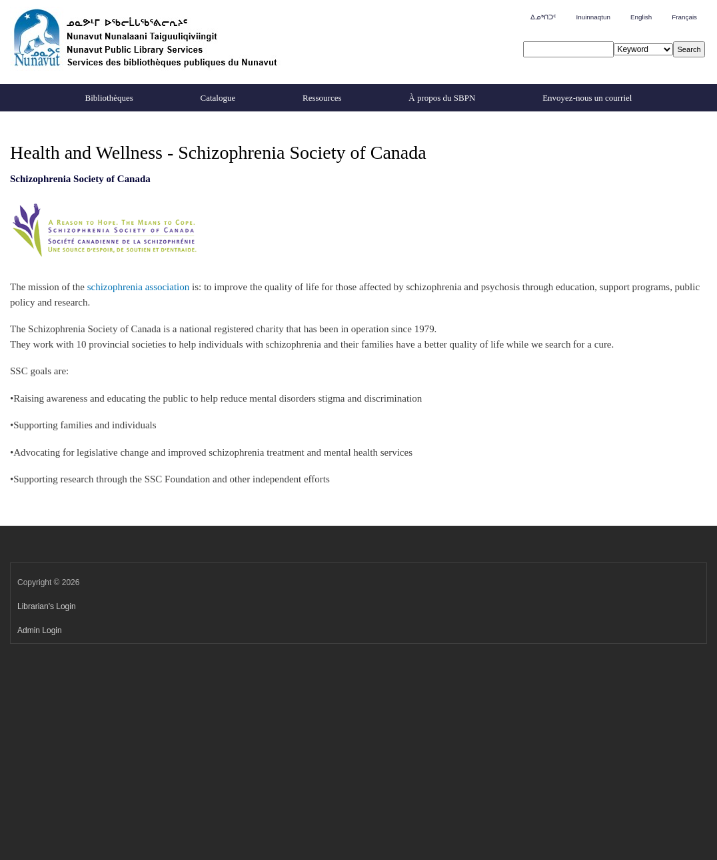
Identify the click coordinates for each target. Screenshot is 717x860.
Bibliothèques (109, 98)
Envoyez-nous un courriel (587, 98)
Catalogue (218, 98)
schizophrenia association (138, 287)
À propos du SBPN (441, 98)
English (641, 17)
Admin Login (39, 630)
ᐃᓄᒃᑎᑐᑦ (543, 17)
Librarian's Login (46, 606)
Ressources (322, 98)
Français (684, 17)
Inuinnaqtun (593, 17)
